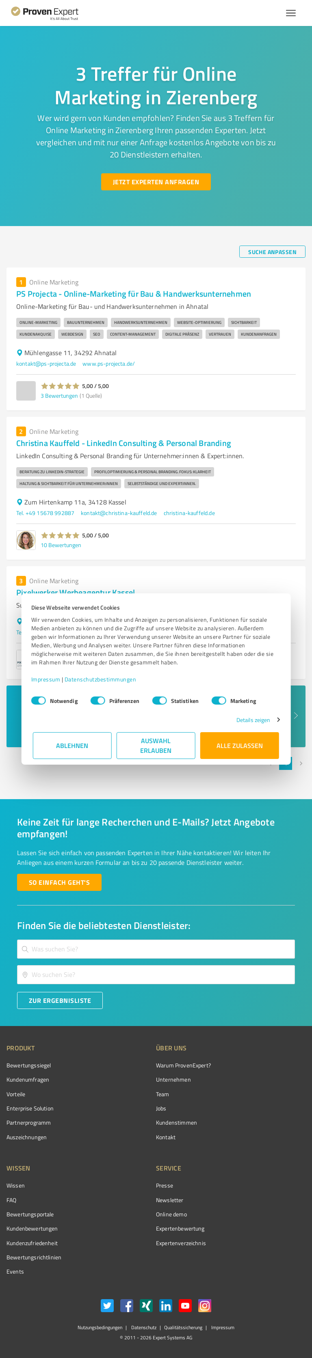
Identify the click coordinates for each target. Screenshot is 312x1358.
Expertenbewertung (180, 1228)
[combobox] (156, 949)
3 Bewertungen (59, 395)
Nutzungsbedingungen (100, 1327)
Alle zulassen (240, 745)
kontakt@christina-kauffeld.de (119, 513)
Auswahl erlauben (156, 745)
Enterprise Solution (30, 1108)
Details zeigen (252, 720)
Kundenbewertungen (32, 1228)
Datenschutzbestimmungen (102, 679)
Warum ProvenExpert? (183, 1065)
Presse (164, 1185)
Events (15, 1271)
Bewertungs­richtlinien (33, 1257)
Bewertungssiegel (28, 1065)
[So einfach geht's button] (59, 882)
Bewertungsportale (30, 1214)
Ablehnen (72, 745)
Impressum (47, 679)
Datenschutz (143, 1327)
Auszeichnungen (26, 1137)
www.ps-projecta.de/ (108, 363)
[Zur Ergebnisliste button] (60, 1000)
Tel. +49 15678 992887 (45, 513)
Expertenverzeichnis (181, 1243)
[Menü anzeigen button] (291, 13)
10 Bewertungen (61, 545)
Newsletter (170, 1200)
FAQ (11, 1200)
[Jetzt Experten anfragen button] (156, 181)
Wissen (15, 1185)
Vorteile (15, 1094)
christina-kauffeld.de (189, 513)
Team (162, 1094)
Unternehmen (173, 1079)
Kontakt (166, 1137)
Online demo (171, 1214)
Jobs (161, 1108)
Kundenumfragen (27, 1079)
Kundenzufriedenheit (32, 1243)
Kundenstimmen (176, 1122)
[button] (60, 386)
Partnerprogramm (28, 1122)
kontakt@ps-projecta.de (46, 363)
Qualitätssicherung (183, 1327)
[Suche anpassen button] (272, 252)
